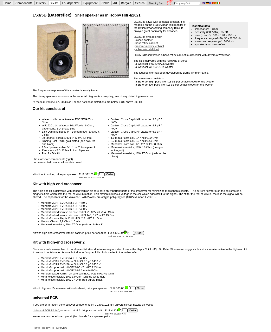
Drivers (41, 3)
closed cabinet (144, 39)
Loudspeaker (70, 3)
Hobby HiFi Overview (55, 327)
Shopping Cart (156, 3)
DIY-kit (54, 3)
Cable (105, 3)
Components (23, 3)
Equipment (90, 3)
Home (7, 3)
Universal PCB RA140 (46, 310)
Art (115, 3)
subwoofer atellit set (147, 49)
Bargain (126, 3)
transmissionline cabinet (149, 46)
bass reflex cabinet (146, 43)
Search (140, 3)
